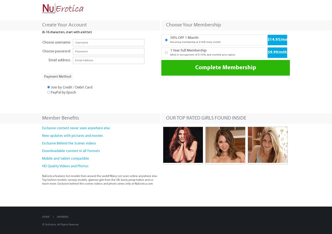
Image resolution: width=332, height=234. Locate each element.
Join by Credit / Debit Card (69, 87)
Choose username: (56, 42)
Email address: (60, 60)
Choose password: (56, 51)
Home (46, 216)
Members (62, 216)
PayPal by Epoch (61, 92)
